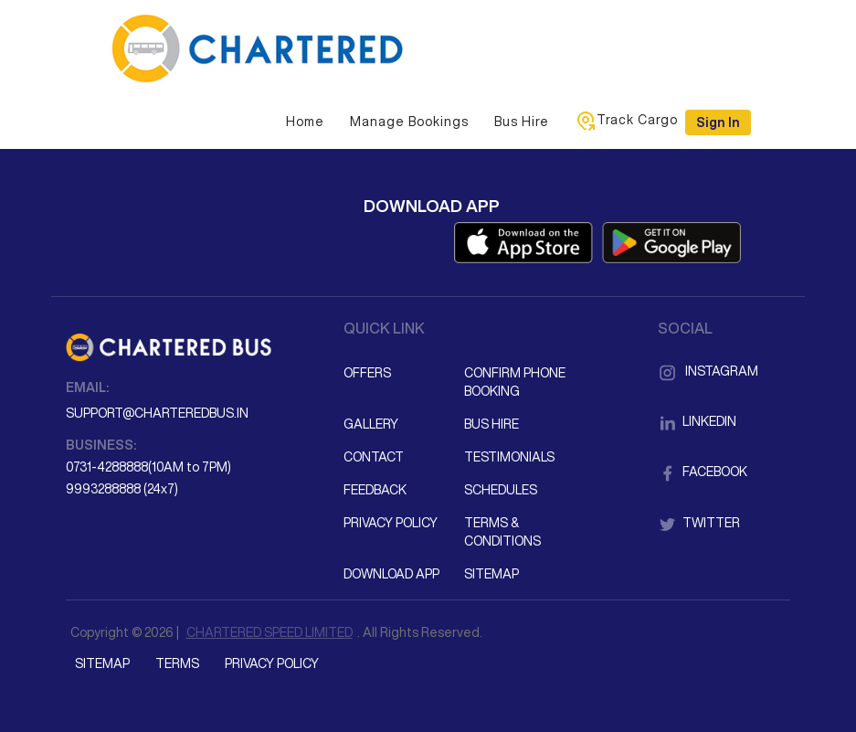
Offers (367, 372)
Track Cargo (626, 121)
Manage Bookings (409, 121)
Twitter (699, 523)
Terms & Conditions (502, 531)
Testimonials (509, 457)
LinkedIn (697, 421)
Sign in (718, 122)
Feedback (375, 489)
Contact (373, 457)
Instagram (708, 371)
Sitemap (491, 574)
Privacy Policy (390, 522)
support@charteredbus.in (157, 413)
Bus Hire (521, 121)
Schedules (500, 489)
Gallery (370, 424)
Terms (177, 663)
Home (305, 121)
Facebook (702, 472)
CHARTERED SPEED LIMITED (269, 632)
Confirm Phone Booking (514, 382)
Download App (391, 574)
